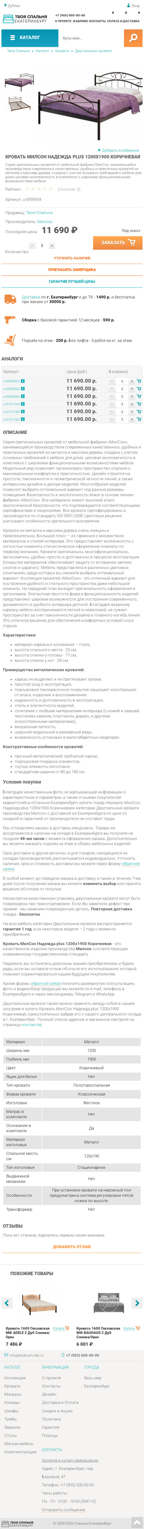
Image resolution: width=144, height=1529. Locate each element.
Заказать (118, 243)
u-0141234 (11, 404)
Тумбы (10, 1419)
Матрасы (13, 1394)
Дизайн (49, 1394)
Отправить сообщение (63, 1509)
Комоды (12, 1402)
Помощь (50, 1435)
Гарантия (50, 1427)
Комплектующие (20, 1451)
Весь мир (93, 1377)
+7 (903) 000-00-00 (70, 15)
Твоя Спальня (18, 51)
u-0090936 (11, 397)
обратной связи (46, 983)
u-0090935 (11, 389)
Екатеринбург (97, 1386)
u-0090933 (11, 381)
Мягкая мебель (18, 1443)
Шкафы (11, 1410)
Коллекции (15, 1377)
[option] (90, 106)
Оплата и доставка (123, 21)
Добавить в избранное (120, 150)
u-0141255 (11, 419)
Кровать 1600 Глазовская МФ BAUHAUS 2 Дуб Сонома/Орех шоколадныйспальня (98, 1335)
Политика (51, 1419)
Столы (10, 1435)
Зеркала (12, 1427)
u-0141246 (11, 412)
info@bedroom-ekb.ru (26, 1355)
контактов (32, 1024)
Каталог (42, 51)
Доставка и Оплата (60, 1402)
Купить (59, 1328)
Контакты (97, 21)
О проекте (63, 21)
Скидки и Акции (57, 1410)
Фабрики (80, 21)
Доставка (31, 297)
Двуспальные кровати (93, 51)
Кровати (62, 51)
